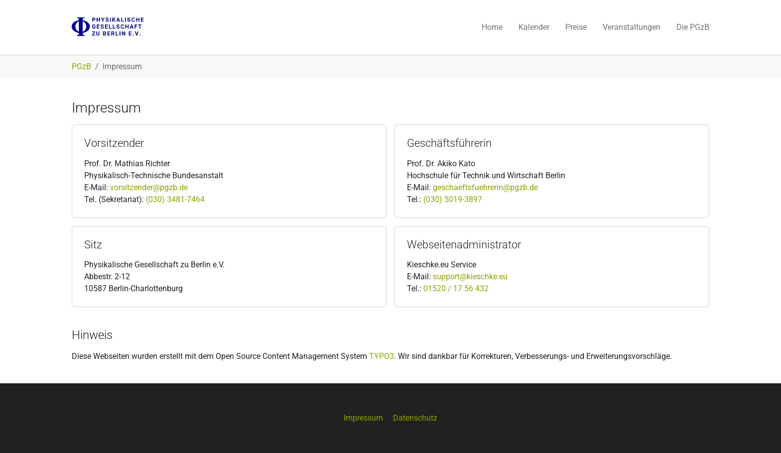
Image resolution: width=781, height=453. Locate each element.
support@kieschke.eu (470, 276)
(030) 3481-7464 (175, 199)
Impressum (363, 418)
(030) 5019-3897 (451, 199)
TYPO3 (381, 356)
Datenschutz (415, 418)
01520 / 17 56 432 (456, 288)
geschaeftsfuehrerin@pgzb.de (485, 187)
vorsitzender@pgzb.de (149, 187)
